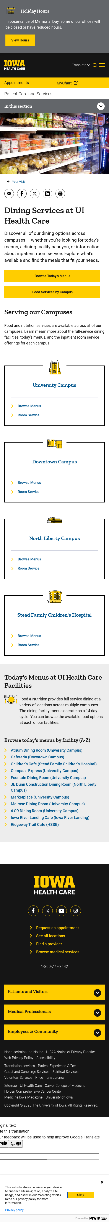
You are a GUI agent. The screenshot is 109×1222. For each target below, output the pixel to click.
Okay (80, 1195)
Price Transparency (50, 1077)
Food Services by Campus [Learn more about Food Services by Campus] (52, 292)
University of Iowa (59, 1097)
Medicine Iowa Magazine (23, 1097)
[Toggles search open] (96, 65)
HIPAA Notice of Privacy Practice (71, 1052)
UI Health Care (31, 1086)
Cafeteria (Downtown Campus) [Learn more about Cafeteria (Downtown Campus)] (37, 757)
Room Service (28, 415)
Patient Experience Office (57, 1066)
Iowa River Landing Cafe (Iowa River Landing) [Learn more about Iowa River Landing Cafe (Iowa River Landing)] (50, 817)
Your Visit (18, 181)
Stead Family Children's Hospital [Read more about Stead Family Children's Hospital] (54, 615)
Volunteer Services (18, 1077)
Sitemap (10, 1086)
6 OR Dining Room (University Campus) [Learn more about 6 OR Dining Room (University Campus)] (44, 811)
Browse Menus (29, 406)
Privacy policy (14, 1210)
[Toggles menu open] (102, 65)
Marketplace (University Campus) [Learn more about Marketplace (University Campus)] (40, 797)
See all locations (50, 936)
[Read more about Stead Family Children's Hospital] (55, 596)
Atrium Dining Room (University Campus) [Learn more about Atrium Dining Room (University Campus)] (46, 750)
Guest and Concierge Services (26, 1072)
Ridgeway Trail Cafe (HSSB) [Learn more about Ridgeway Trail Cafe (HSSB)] (35, 824)
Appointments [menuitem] (16, 82)
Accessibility (45, 1058)
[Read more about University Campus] (55, 367)
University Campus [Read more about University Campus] (54, 385)
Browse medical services (57, 952)
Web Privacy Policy (18, 1058)
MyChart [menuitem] (64, 83)
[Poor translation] (16, 1144)
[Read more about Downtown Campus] (55, 443)
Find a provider (49, 944)
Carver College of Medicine (65, 1086)
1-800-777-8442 (54, 966)
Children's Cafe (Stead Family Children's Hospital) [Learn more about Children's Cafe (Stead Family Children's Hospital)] (54, 764)
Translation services (19, 1066)
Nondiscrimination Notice (23, 1052)
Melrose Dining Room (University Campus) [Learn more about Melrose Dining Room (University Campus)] (48, 804)
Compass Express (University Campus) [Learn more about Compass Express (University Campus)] (44, 770)
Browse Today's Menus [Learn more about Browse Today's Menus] (52, 276)
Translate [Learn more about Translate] (79, 65)
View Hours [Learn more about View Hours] (20, 40)
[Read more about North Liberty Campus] (55, 520)
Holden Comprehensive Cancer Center (33, 1091)
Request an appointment (57, 928)
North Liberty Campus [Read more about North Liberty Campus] (54, 538)
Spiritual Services (65, 1072)
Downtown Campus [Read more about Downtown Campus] (54, 461)
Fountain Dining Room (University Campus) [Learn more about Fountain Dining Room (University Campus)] (48, 777)
